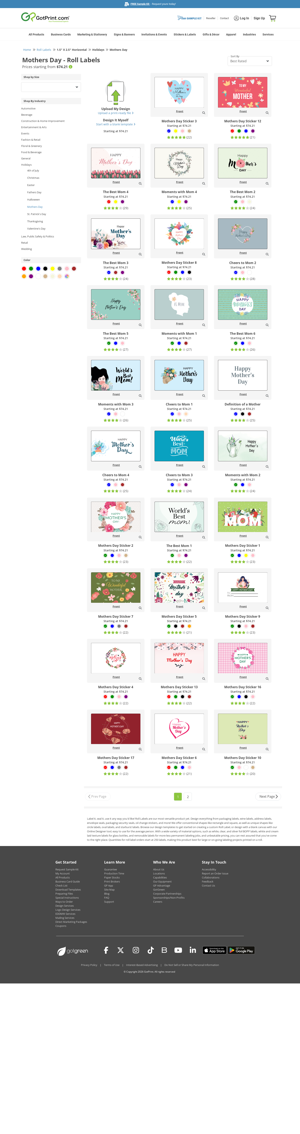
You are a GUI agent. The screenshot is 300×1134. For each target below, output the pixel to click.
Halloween (33, 199)
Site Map (109, 889)
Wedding (26, 249)
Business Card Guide (67, 881)
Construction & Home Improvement (43, 121)
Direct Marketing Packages (71, 922)
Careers (157, 901)
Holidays (26, 164)
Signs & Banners (124, 34)
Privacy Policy (89, 965)
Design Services (64, 905)
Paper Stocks (112, 877)
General (25, 158)
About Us (158, 869)
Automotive (28, 108)
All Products (36, 34)
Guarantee (110, 869)
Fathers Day (34, 192)
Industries (249, 34)
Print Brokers (112, 881)
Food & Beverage (31, 152)
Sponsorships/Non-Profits (169, 897)
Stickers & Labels (185, 34)
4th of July (33, 170)
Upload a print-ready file (116, 113)
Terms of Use (111, 965)
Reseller (210, 18)
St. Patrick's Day (36, 214)
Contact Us (208, 885)
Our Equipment (162, 881)
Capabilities (160, 877)
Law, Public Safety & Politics (37, 236)
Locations (159, 873)
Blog (106, 893)
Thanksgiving (35, 221)
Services (268, 34)
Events (25, 133)
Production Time (114, 873)
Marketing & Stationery (92, 34)
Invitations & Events (154, 34)
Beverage (26, 114)
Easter (31, 185)
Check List (61, 885)
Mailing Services (64, 918)
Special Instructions (67, 897)
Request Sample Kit (67, 869)
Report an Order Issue (215, 873)
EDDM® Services (65, 914)
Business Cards (61, 34)
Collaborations (210, 877)
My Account (62, 873)
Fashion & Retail (30, 139)
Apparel (231, 34)
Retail (24, 242)
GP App (108, 885)
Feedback (207, 881)
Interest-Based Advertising (142, 965)
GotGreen (159, 889)
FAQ (106, 897)
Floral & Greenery (31, 146)
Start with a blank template (115, 124)
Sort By (235, 56)
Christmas (33, 178)
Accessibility (209, 869)
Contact (224, 18)
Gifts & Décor (211, 34)
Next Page (269, 796)
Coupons (60, 926)
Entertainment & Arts (34, 127)
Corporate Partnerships (167, 893)
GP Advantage (161, 885)
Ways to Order (64, 901)
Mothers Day (35, 207)
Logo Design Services (67, 910)
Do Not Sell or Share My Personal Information (191, 965)
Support (109, 901)
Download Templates (68, 889)
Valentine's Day (36, 228)
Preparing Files (64, 893)
